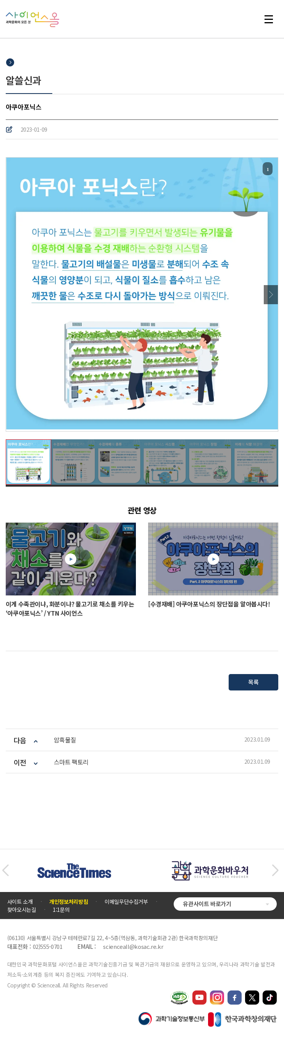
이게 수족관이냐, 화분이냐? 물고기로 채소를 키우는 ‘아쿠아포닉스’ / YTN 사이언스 (70, 608)
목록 (253, 682)
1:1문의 (61, 909)
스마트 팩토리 (71, 762)
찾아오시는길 (21, 909)
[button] (5, 870)
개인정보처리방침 (68, 901)
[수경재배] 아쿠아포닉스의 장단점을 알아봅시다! (209, 603)
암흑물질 (65, 740)
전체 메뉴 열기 (269, 19)
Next (271, 294)
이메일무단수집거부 (126, 901)
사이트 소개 (20, 901)
